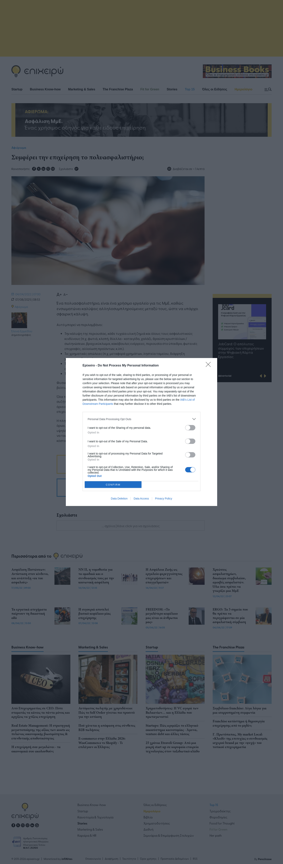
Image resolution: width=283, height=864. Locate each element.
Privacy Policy (163, 498)
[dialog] (141, 432)
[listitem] (141, 419)
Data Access (141, 498)
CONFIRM (113, 484)
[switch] (190, 427)
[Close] (209, 365)
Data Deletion (119, 498)
